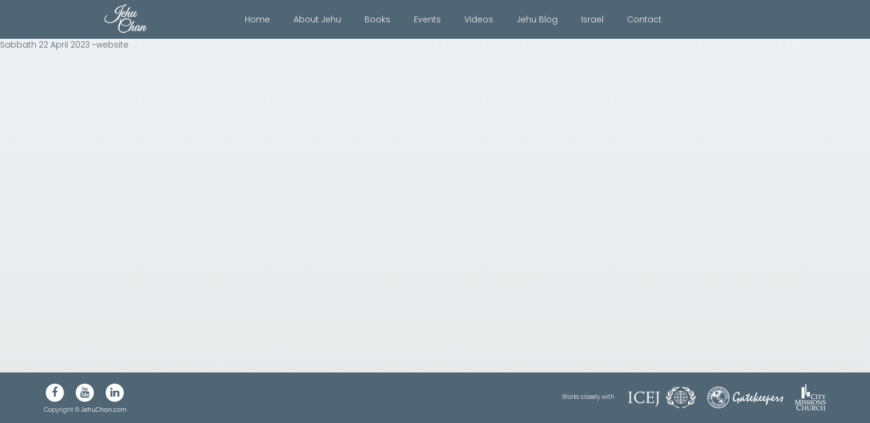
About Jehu (317, 19)
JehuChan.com (104, 409)
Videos (478, 19)
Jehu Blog (537, 19)
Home (257, 19)
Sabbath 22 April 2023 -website (64, 45)
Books (377, 19)
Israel (592, 19)
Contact (644, 19)
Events (427, 19)
